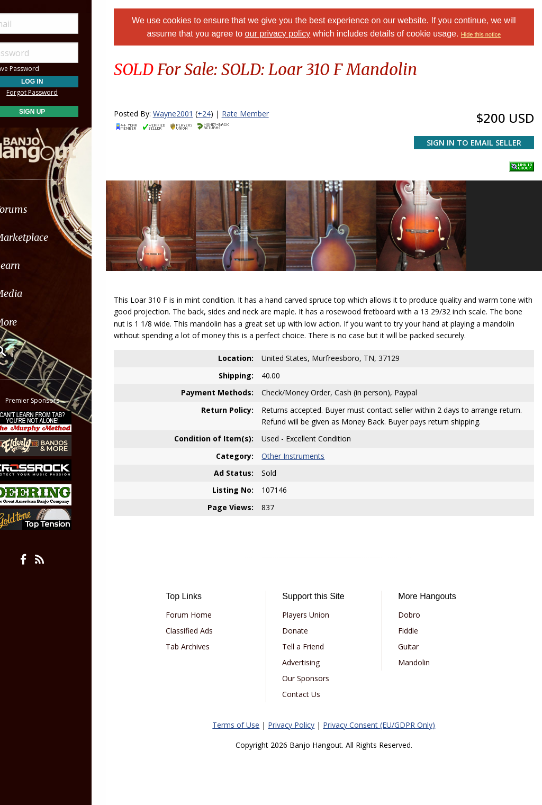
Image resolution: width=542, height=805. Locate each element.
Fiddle (413, 625)
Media (36, 293)
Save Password (40, 68)
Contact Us (310, 688)
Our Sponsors (314, 672)
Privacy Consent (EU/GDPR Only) (386, 719)
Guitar (413, 641)
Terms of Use (242, 719)
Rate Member (258, 113)
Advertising (310, 657)
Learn (35, 265)
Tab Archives (200, 641)
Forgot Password (59, 92)
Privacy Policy (298, 719)
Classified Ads (201, 625)
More (33, 322)
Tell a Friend (312, 641)
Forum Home (201, 609)
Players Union (314, 609)
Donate (304, 625)
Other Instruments (301, 450)
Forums (38, 209)
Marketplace (49, 237)
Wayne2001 (186, 113)
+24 (217, 113)
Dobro (414, 609)
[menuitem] (59, 209)
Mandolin (419, 657)
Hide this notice (488, 34)
